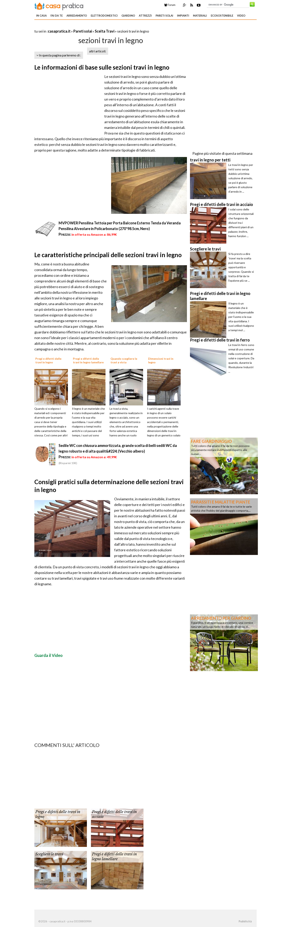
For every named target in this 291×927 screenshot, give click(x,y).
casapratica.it (59, 31)
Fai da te (57, 15)
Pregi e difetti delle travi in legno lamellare (114, 856)
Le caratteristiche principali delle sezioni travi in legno (108, 254)
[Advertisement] (81, 26)
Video (241, 15)
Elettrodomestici (104, 15)
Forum (169, 4)
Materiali (200, 15)
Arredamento (76, 15)
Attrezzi (145, 15)
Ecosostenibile (222, 15)
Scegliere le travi (49, 854)
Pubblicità (245, 921)
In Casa (41, 15)
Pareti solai (164, 15)
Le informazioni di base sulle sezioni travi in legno (101, 67)
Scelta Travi (104, 31)
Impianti (183, 15)
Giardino (128, 15)
